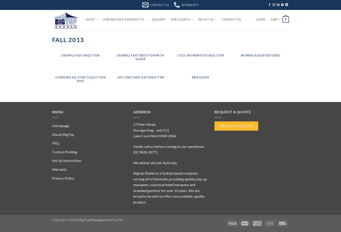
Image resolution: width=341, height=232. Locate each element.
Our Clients (181, 19)
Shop (91, 19)
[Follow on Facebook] (269, 5)
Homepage (60, 125)
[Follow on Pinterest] (282, 5)
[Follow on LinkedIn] (286, 5)
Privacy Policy (63, 178)
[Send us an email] (278, 5)
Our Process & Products (125, 19)
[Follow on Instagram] (273, 5)
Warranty (59, 169)
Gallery (158, 19)
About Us (207, 19)
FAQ (55, 143)
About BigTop (63, 134)
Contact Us (231, 19)
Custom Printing (64, 152)
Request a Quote (236, 126)
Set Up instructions (66, 160)
